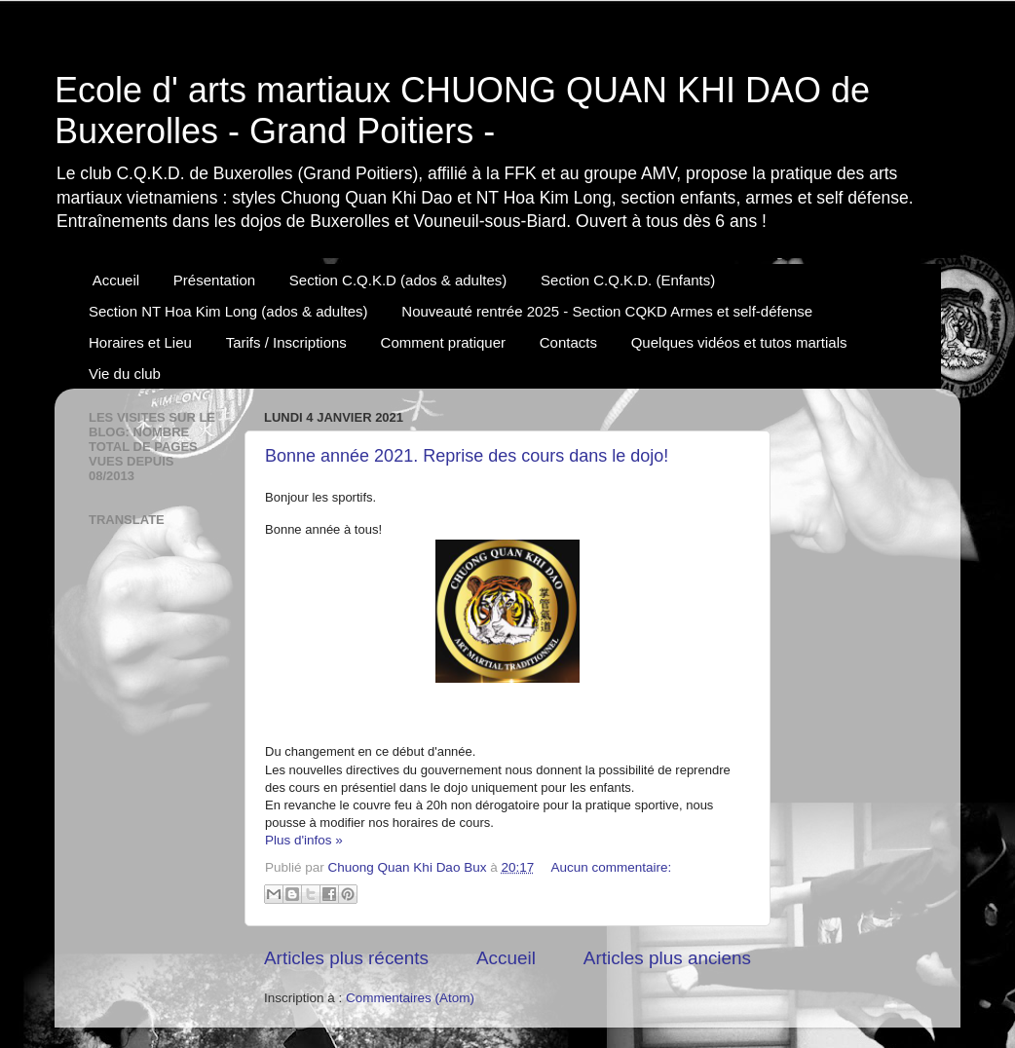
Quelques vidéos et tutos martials (739, 342)
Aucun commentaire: (611, 867)
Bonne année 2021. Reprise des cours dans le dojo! (466, 456)
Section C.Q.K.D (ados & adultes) (398, 280)
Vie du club (125, 373)
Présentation (214, 280)
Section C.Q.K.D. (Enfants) (628, 280)
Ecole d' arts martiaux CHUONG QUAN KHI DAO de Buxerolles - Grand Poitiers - (462, 110)
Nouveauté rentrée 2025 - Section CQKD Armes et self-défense (606, 311)
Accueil (116, 280)
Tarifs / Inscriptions (286, 342)
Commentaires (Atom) (410, 998)
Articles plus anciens (667, 958)
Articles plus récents (346, 958)
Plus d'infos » (304, 840)
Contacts (568, 342)
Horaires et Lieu (140, 342)
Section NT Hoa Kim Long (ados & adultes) (228, 311)
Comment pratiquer (443, 342)
